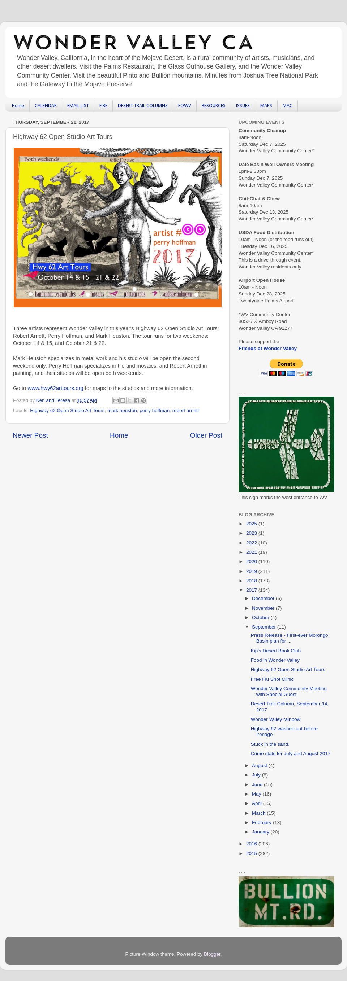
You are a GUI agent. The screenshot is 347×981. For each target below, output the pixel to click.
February (262, 822)
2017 (252, 590)
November (264, 608)
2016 (252, 843)
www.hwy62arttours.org (55, 388)
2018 (252, 580)
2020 (252, 561)
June (258, 784)
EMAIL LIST (78, 106)
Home (18, 106)
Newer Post (30, 435)
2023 (252, 533)
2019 (252, 571)
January (261, 832)
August (260, 765)
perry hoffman (155, 410)
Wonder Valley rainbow (276, 719)
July (257, 775)
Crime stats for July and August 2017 (291, 753)
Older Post (206, 435)
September (264, 627)
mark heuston (122, 410)
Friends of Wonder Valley (268, 348)
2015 (252, 853)
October (261, 617)
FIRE (103, 106)
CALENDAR (46, 106)
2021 (252, 552)
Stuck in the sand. (270, 744)
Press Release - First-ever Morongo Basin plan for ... (289, 638)
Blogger (212, 954)
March (259, 813)
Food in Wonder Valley (275, 660)
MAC (287, 106)
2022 (252, 543)
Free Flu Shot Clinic (272, 679)
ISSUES (243, 106)
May (257, 794)
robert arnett (185, 410)
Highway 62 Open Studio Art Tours (67, 410)
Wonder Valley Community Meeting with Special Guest (289, 691)
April (257, 803)
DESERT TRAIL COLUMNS (143, 106)
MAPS (266, 106)
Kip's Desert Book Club (276, 650)
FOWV (184, 106)
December (264, 598)
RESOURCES (214, 106)
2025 (252, 523)
